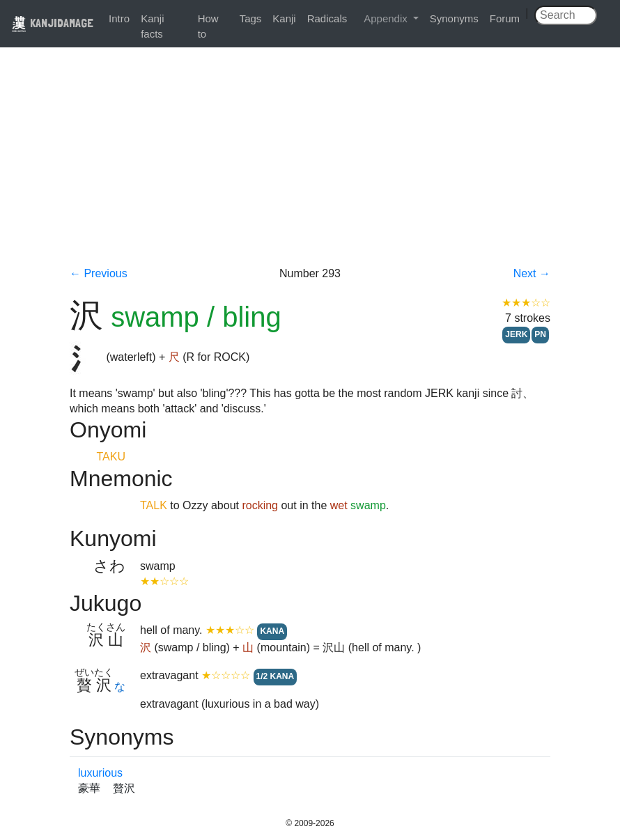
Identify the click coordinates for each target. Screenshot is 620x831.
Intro (119, 18)
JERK (516, 334)
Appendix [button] (387, 18)
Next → (531, 273)
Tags (251, 18)
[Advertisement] (310, 161)
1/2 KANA (275, 676)
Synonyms (454, 18)
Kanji (283, 18)
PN (540, 334)
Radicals (327, 18)
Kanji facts (152, 26)
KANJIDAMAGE (52, 22)
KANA (272, 631)
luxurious (100, 773)
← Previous (98, 273)
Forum (505, 18)
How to (208, 26)
